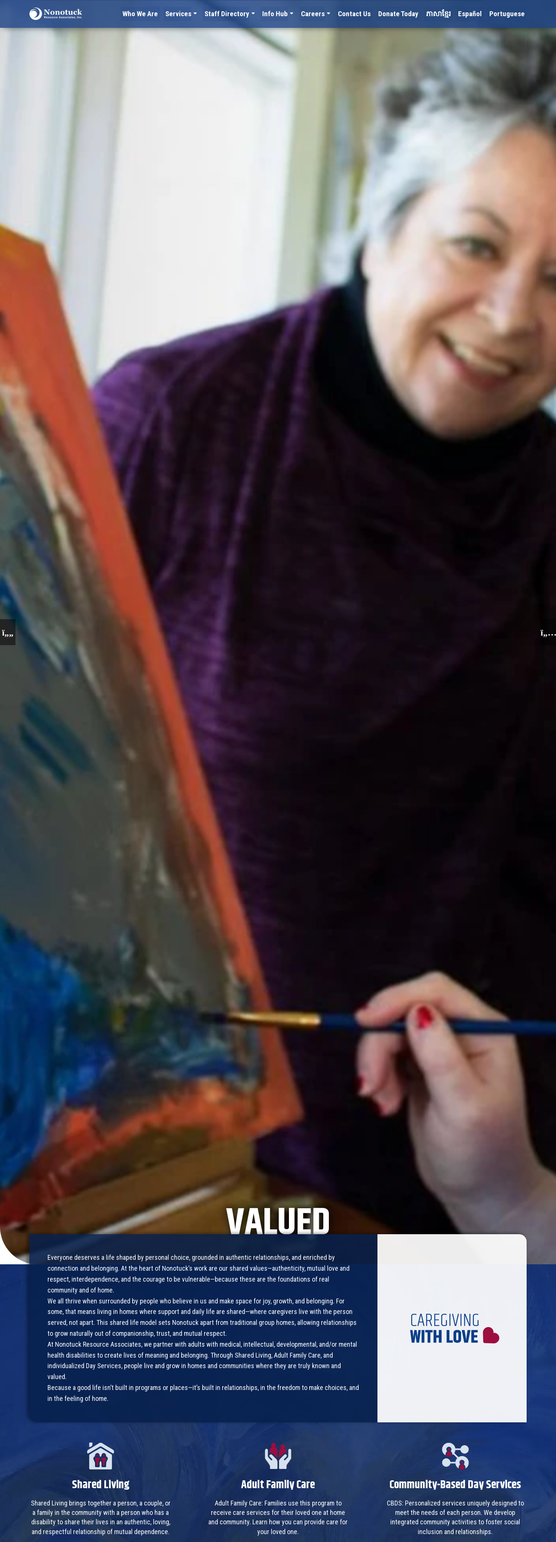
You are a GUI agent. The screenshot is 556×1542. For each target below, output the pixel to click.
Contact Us (367, 13)
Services (200, 13)
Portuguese (509, 13)
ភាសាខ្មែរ (445, 13)
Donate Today (408, 13)
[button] (7, 632)
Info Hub (292, 13)
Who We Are (165, 13)
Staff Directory (247, 13)
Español (475, 13)
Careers (328, 13)
